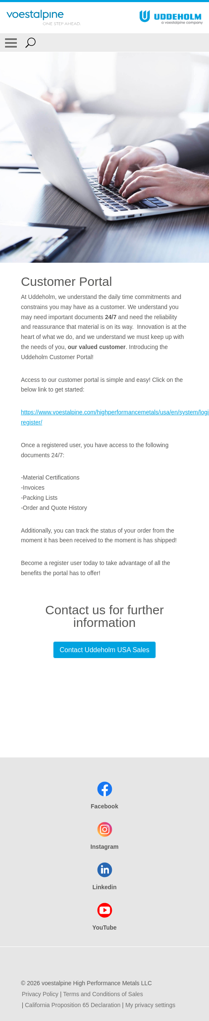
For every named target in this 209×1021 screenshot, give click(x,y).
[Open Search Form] (30, 42)
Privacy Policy (40, 994)
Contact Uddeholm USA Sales (104, 649)
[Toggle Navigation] (11, 42)
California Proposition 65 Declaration (72, 1005)
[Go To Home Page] (43, 18)
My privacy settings (150, 1005)
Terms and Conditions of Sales (103, 994)
